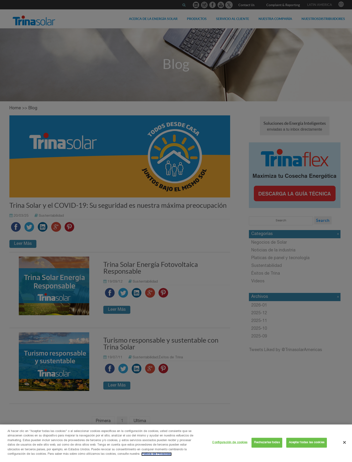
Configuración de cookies (229, 442)
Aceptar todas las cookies (306, 442)
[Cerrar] (344, 442)
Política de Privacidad (156, 454)
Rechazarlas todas (267, 442)
